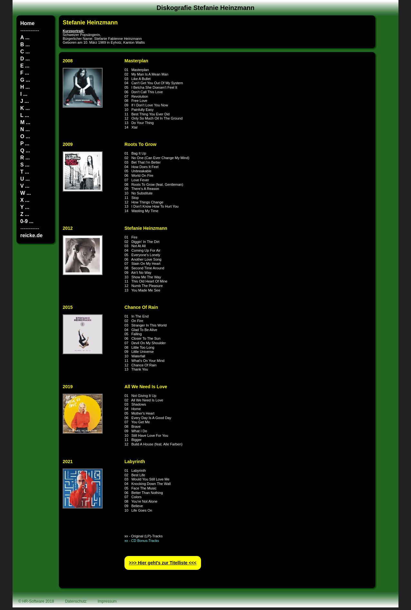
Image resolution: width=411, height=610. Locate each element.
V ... (24, 186)
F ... (24, 73)
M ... (25, 122)
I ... (23, 94)
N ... (25, 129)
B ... (25, 44)
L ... (24, 115)
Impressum (107, 601)
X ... (24, 200)
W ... (25, 193)
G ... (25, 80)
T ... (24, 172)
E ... (24, 65)
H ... (25, 87)
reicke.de (31, 235)
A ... (25, 37)
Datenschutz (76, 601)
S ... (24, 164)
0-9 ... (26, 221)
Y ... (24, 207)
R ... (25, 157)
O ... (25, 136)
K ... (25, 108)
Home (27, 23)
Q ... (25, 150)
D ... (25, 58)
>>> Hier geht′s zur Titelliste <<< (162, 563)
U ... (25, 179)
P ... (24, 143)
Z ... (24, 214)
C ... (25, 51)
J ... (24, 101)
